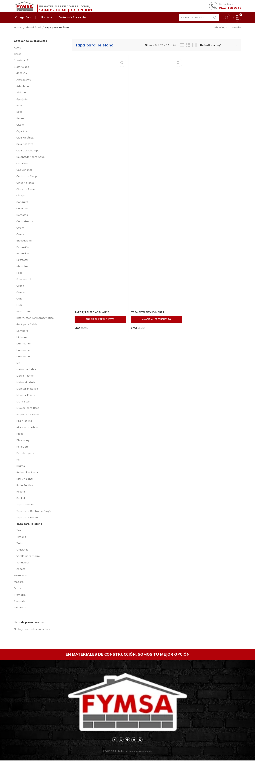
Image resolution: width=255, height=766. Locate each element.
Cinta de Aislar (25, 193)
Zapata (20, 573)
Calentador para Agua (30, 161)
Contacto (22, 219)
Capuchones (24, 173)
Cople (20, 231)
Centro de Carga (26, 180)
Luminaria (23, 354)
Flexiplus (22, 270)
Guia (19, 302)
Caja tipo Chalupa (27, 154)
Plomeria (19, 605)
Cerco (17, 58)
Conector (22, 212)
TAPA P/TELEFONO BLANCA (93, 316)
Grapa (20, 289)
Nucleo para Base (27, 412)
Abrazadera (23, 83)
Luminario (23, 360)
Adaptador (23, 90)
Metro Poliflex (25, 379)
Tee (18, 534)
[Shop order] (219, 49)
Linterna (21, 341)
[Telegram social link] (140, 745)
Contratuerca (25, 225)
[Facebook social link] (114, 745)
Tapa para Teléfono (29, 528)
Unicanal (22, 553)
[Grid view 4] (194, 49)
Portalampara (25, 457)
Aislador (21, 96)
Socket (20, 502)
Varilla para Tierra (28, 560)
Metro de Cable (26, 373)
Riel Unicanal (24, 482)
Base (19, 109)
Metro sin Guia (25, 386)
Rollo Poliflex (24, 489)
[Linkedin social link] (133, 745)
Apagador (22, 103)
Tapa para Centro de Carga (33, 515)
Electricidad (33, 31)
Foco (19, 277)
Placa (19, 437)
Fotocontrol (23, 283)
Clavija (20, 199)
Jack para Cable (26, 328)
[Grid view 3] (188, 49)
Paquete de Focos (27, 418)
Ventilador (22, 566)
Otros (17, 592)
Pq (18, 463)
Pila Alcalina (24, 425)
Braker (20, 122)
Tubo (19, 547)
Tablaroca (20, 611)
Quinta (20, 470)
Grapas (20, 296)
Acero (17, 51)
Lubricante (23, 347)
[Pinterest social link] (127, 745)
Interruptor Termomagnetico (35, 321)
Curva (20, 238)
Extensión (22, 251)
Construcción (22, 64)
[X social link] (121, 745)
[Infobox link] (225, 7)
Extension (22, 257)
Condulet (22, 206)
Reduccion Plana (27, 476)
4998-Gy (21, 77)
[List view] (182, 49)
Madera (19, 585)
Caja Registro (24, 148)
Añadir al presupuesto (100, 323)
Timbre (21, 540)
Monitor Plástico (26, 399)
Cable (20, 128)
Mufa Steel (23, 405)
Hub (19, 309)
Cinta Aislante (25, 186)
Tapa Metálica (25, 508)
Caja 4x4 (22, 135)
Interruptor (23, 315)
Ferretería (20, 579)
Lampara (22, 334)
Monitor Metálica (27, 392)
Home (18, 31)
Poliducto (22, 450)
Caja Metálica (25, 141)
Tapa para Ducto (27, 521)
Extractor (22, 264)
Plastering (22, 444)
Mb (18, 367)
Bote (19, 116)
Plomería (20, 598)
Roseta (20, 495)
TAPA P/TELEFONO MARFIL (149, 316)
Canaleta (22, 167)
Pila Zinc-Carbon (27, 431)
